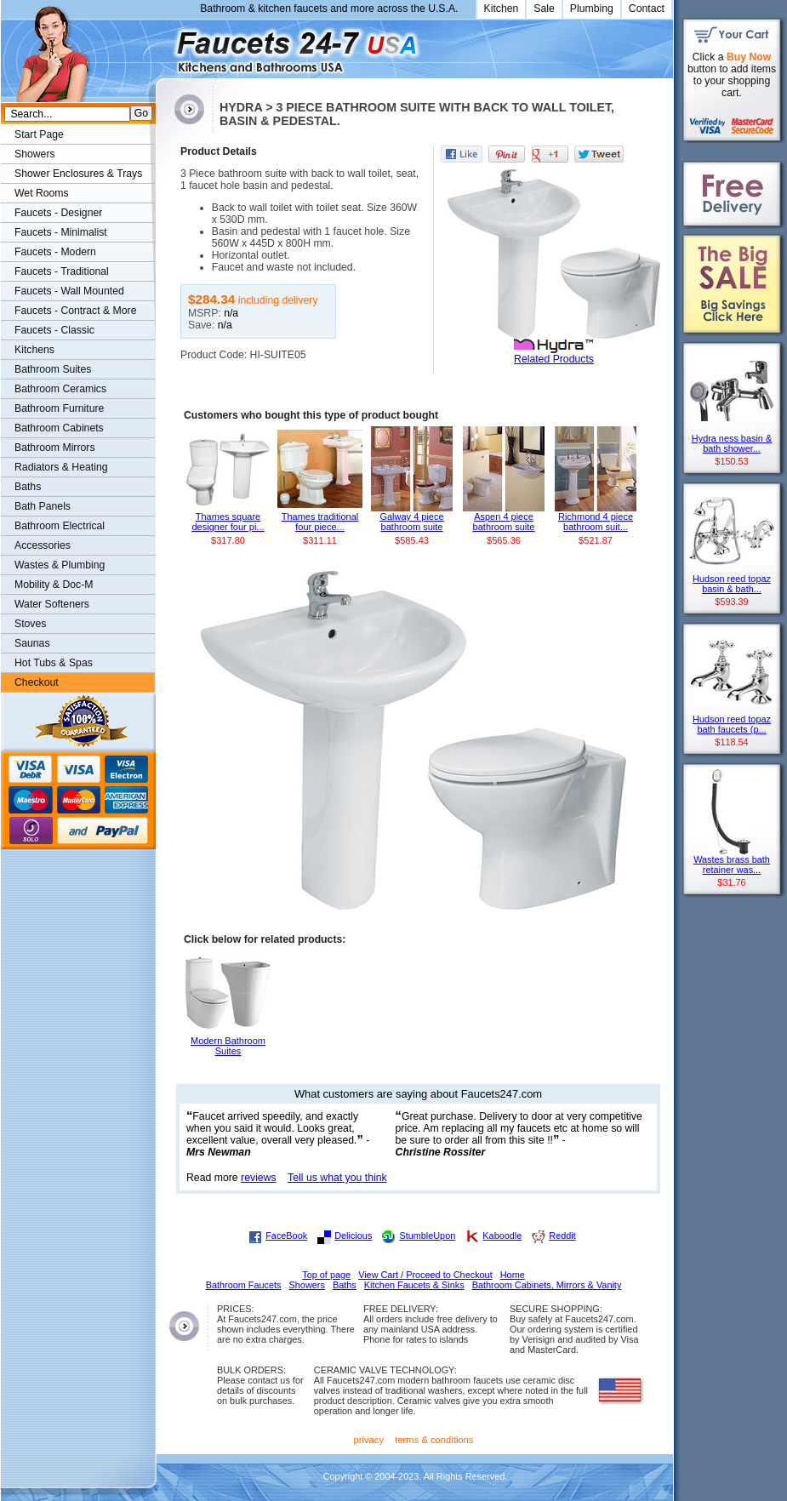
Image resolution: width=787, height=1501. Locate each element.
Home (512, 1275)
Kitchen (501, 8)
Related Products (554, 359)
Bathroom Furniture (59, 408)
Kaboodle (502, 1235)
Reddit (562, 1235)
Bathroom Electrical (59, 526)
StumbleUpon (427, 1235)
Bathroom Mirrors (54, 448)
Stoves (30, 624)
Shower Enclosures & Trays (78, 174)
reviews (259, 1178)
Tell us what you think (337, 1178)
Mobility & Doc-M (53, 585)
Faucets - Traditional (61, 271)
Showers (34, 154)
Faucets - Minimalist (60, 232)
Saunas (32, 643)
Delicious (353, 1235)
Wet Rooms (41, 193)
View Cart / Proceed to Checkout (425, 1275)
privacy (369, 1440)
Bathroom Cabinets (59, 428)
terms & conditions (434, 1440)
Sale (544, 8)
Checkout (36, 682)
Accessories (42, 545)
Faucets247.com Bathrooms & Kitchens (164, 45)
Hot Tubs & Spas (53, 663)
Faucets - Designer (58, 213)
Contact (646, 8)
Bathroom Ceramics (60, 389)
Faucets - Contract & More (75, 311)
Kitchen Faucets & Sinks (414, 1285)
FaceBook (286, 1235)
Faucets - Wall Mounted (69, 291)
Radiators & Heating (61, 467)
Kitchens (34, 350)
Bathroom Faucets (244, 1285)
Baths (27, 487)
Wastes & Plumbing (59, 565)
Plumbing (591, 8)
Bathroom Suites (52, 369)
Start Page (39, 134)
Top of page (326, 1275)
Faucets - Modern (55, 252)
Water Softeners (51, 604)
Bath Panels (42, 506)
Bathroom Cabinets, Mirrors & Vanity (547, 1285)
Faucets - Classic (54, 330)
